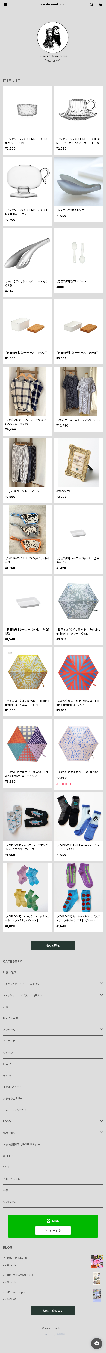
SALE (6, 1167)
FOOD (7, 1121)
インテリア (9, 1041)
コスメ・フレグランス (15, 1110)
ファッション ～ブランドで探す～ (23, 995)
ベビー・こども (11, 1178)
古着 (6, 1006)
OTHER (8, 1155)
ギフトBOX (9, 1201)
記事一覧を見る (53, 1311)
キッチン (8, 1052)
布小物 (7, 1075)
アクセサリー (10, 1029)
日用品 (7, 1064)
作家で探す (9, 1132)
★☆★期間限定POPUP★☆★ (21, 1144)
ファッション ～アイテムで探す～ (23, 983)
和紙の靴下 (10, 972)
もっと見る (53, 946)
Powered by (53, 1334)
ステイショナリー (13, 1098)
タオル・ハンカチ (12, 1087)
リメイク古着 (10, 1018)
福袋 (6, 1190)
